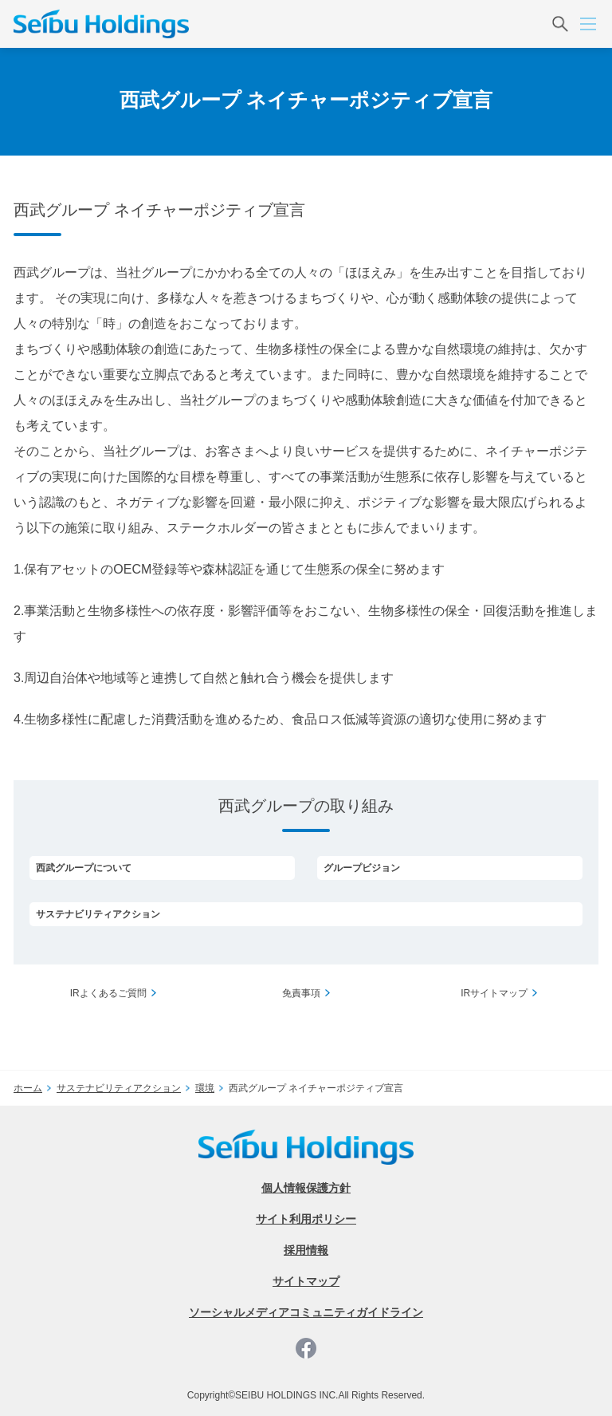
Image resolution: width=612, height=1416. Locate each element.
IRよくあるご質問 (108, 993)
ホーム (28, 1088)
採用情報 (306, 1250)
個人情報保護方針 (306, 1187)
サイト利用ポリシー (306, 1219)
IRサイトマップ (494, 993)
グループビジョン (362, 868)
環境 (204, 1088)
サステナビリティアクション (98, 914)
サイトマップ (306, 1281)
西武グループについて (83, 868)
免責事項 (301, 993)
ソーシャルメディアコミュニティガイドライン (306, 1312)
